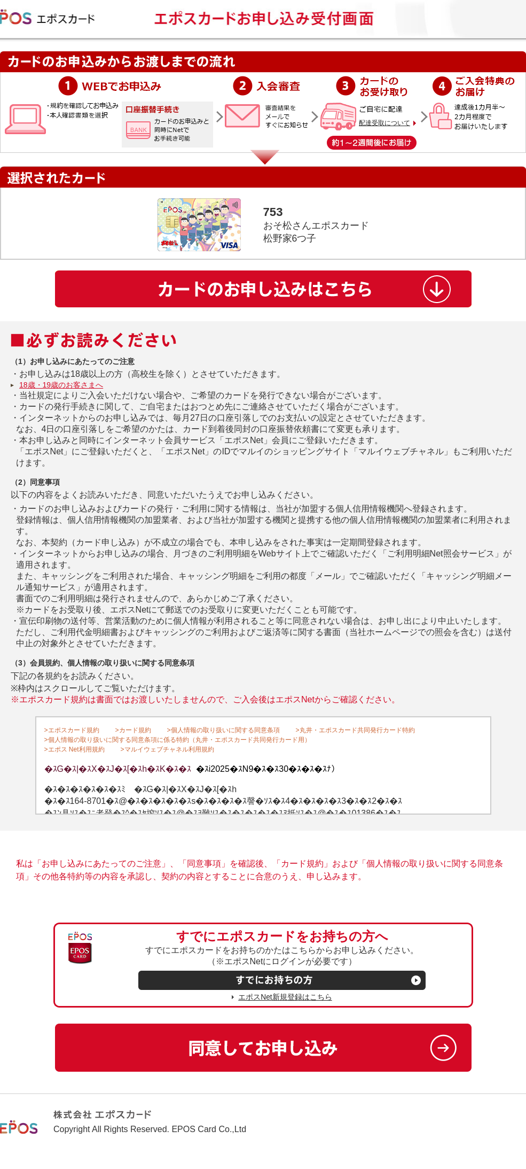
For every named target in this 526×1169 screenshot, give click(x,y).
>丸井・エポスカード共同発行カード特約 (355, 730)
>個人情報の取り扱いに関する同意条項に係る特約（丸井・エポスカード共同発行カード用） (177, 740)
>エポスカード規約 (71, 730)
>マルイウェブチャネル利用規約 (167, 749)
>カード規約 (133, 730)
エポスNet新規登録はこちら (285, 997)
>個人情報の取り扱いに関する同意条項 (223, 730)
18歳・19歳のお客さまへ (61, 385)
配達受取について (384, 123)
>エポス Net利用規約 (74, 749)
